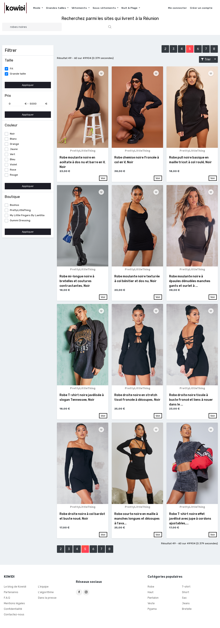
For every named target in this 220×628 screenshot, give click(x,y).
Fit (11, 68)
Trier (207, 59)
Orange (14, 143)
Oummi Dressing (20, 220)
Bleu (12, 159)
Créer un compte (201, 7)
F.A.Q (7, 598)
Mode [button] (37, 7)
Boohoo (14, 204)
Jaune (14, 149)
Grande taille (18, 73)
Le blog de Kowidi (15, 587)
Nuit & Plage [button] (129, 7)
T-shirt (186, 587)
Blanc (13, 138)
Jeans (186, 603)
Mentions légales (14, 603)
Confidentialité (13, 609)
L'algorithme (45, 592)
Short (185, 592)
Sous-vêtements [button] (104, 7)
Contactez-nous (14, 614)
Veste (151, 603)
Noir (12, 133)
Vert (12, 154)
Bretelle (187, 609)
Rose (13, 169)
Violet (13, 164)
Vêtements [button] (79, 7)
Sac (184, 598)
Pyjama (152, 609)
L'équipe (43, 587)
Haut (150, 592)
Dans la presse (47, 598)
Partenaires (11, 592)
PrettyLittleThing (20, 210)
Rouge (14, 174)
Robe (151, 587)
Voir (103, 178)
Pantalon (153, 598)
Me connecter (177, 7)
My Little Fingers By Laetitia (27, 215)
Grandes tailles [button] (56, 7)
